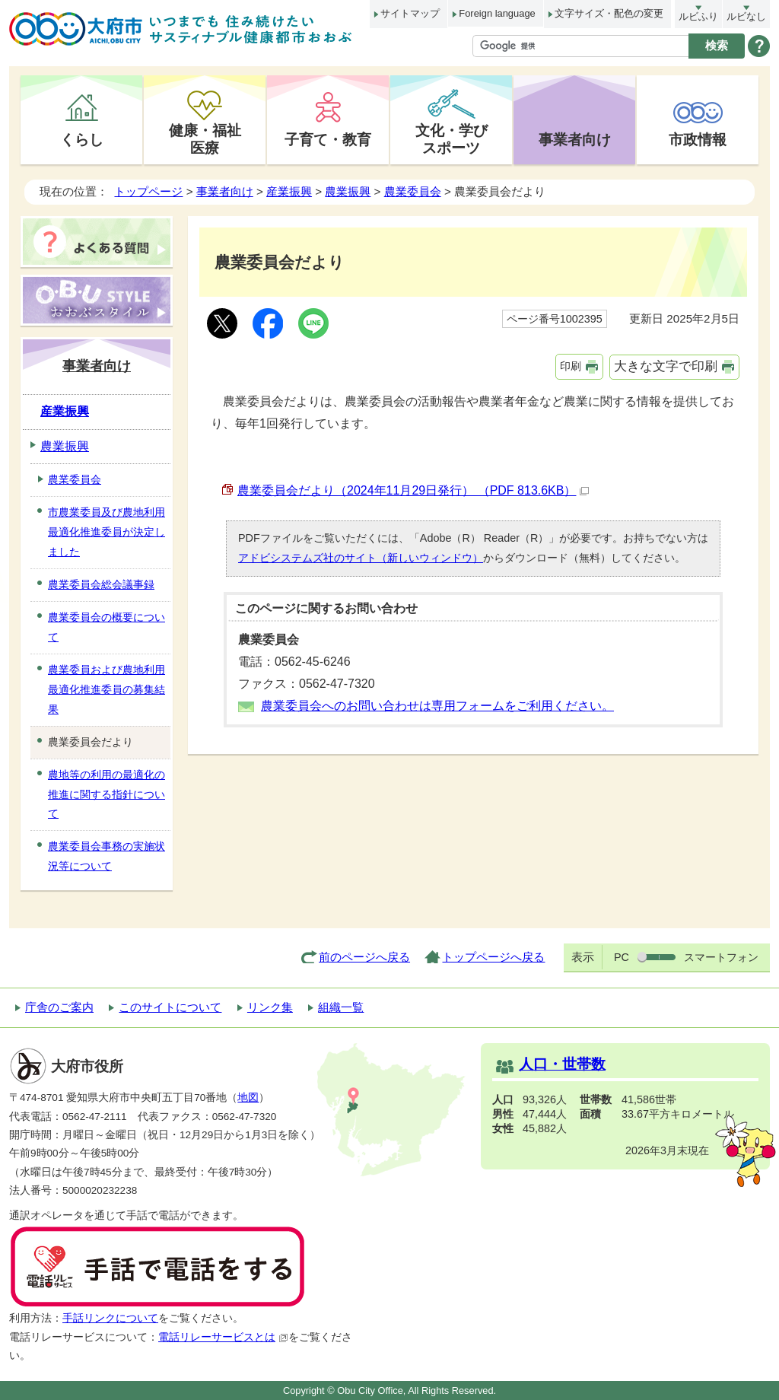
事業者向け (575, 139)
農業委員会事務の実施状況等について (106, 856)
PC (621, 957)
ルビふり (698, 16)
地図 (248, 1097)
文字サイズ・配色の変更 (609, 13)
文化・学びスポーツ (451, 139)
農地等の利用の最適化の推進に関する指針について (106, 794)
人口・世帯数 (562, 1064)
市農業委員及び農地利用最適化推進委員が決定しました (106, 532)
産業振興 (289, 191)
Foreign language (497, 13)
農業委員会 (412, 191)
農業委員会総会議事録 (101, 584)
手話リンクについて (110, 1318)
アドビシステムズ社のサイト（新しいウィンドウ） (360, 558)
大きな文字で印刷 (665, 366)
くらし (81, 139)
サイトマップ (410, 13)
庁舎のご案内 (59, 1007)
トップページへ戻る (493, 956)
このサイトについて (170, 1007)
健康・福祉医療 (205, 139)
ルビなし (746, 16)
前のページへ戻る (364, 956)
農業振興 (347, 191)
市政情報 (698, 139)
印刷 (570, 366)
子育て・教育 (328, 139)
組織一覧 (341, 1007)
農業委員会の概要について (106, 627)
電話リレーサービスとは (223, 1337)
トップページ (148, 191)
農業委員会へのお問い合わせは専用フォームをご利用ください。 (437, 705)
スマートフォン (721, 957)
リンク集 (270, 1007)
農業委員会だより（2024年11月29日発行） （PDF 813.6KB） (413, 490)
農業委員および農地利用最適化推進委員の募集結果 (106, 689)
